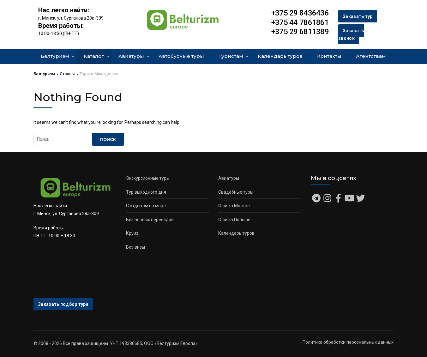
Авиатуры (131, 56)
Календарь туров (280, 56)
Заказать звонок (351, 34)
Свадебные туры (235, 192)
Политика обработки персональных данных (348, 342)
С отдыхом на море (146, 205)
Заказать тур (358, 16)
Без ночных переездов (150, 219)
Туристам (231, 56)
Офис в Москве (234, 205)
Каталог (94, 56)
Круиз (132, 233)
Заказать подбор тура (63, 304)
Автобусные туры (181, 56)
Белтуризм (55, 56)
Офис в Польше (234, 219)
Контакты (329, 56)
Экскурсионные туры (148, 178)
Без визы (135, 247)
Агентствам (371, 56)
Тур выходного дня (146, 192)
